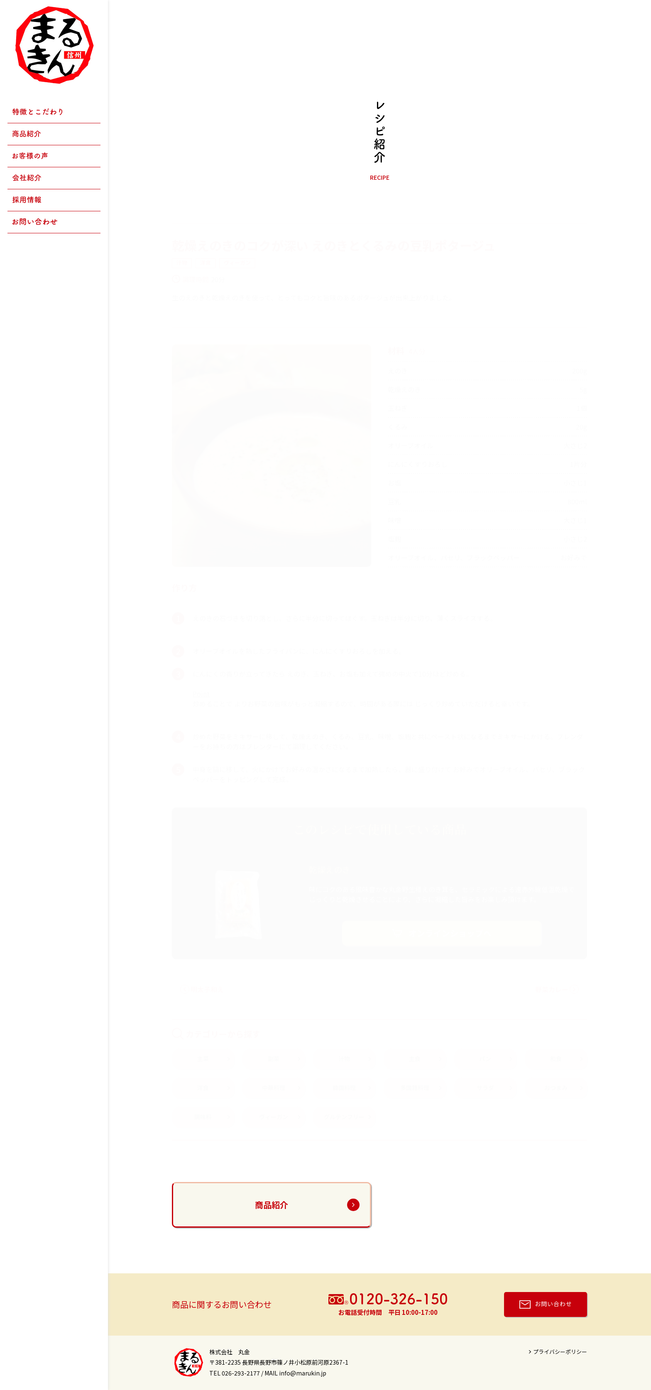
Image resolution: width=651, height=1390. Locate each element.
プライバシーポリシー (560, 1352)
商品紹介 (271, 1205)
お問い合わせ (553, 1303)
